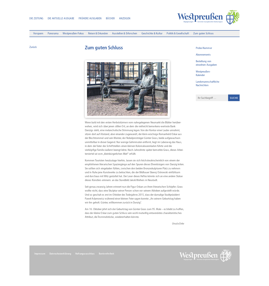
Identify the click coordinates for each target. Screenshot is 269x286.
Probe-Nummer (204, 48)
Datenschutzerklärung (60, 253)
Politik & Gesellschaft (178, 33)
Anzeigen (124, 18)
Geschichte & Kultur (152, 33)
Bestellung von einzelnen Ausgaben (206, 63)
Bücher (110, 18)
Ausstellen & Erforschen (124, 33)
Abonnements (203, 54)
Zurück (33, 47)
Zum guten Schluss (203, 33)
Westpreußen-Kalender (203, 73)
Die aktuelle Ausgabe (61, 18)
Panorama (53, 33)
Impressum (39, 253)
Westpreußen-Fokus (73, 33)
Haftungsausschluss (85, 253)
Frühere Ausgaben (90, 18)
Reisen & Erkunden (98, 33)
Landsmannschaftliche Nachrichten (207, 83)
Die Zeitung (36, 18)
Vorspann (38, 33)
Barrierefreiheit (106, 253)
